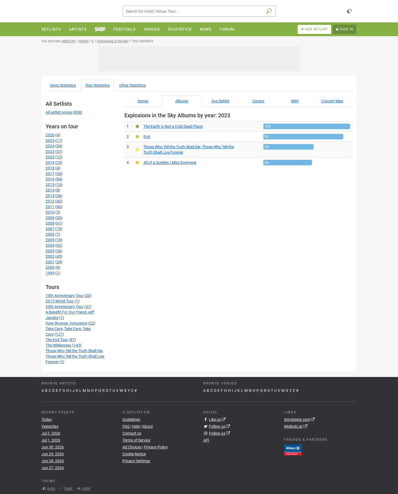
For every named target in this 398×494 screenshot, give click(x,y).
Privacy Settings (136, 461)
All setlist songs (59, 112)
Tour (97, 85)
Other (132, 85)
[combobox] (199, 11)
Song (63, 85)
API (206, 440)
